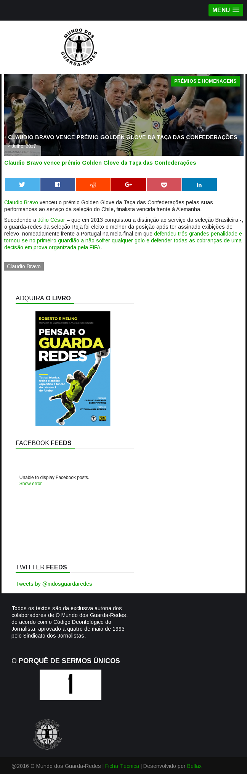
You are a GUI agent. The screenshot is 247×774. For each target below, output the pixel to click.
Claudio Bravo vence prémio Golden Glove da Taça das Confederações (100, 163)
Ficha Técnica (122, 766)
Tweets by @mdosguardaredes (54, 584)
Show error (30, 483)
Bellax (194, 766)
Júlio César (51, 220)
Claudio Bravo (21, 202)
